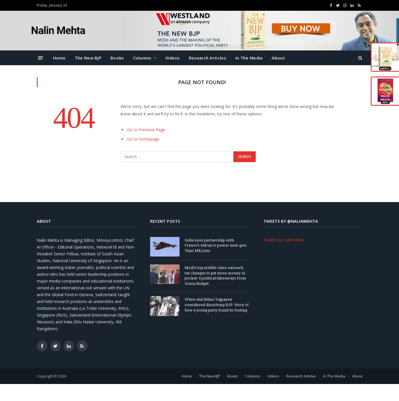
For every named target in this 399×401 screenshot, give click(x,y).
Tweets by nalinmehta (283, 240)
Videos (172, 58)
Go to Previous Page (146, 129)
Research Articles (207, 58)
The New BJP (88, 58)
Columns (142, 58)
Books (117, 58)
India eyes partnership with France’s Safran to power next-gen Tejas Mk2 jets (215, 245)
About (278, 58)
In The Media (249, 58)
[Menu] (40, 57)
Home (59, 58)
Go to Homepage (143, 139)
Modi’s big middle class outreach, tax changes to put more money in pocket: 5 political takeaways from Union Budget (215, 275)
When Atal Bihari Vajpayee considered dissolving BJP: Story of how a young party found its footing (217, 304)
